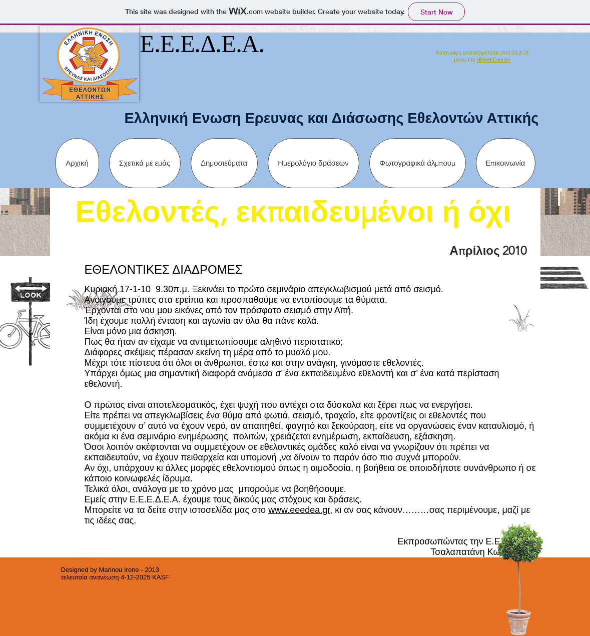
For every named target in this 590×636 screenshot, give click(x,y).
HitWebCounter (493, 60)
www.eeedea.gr (299, 510)
